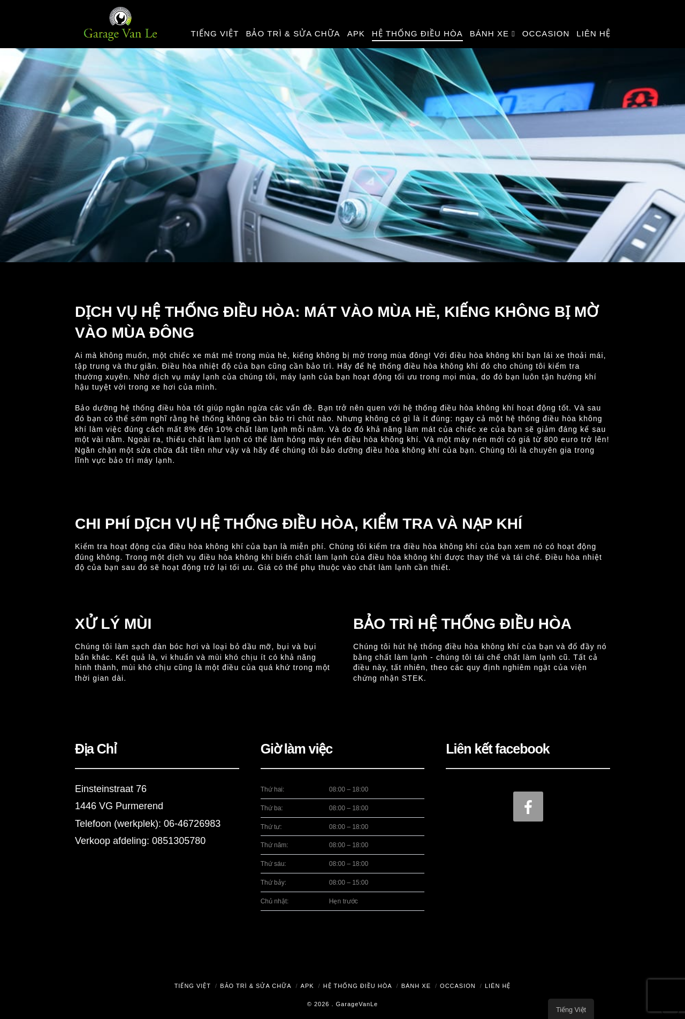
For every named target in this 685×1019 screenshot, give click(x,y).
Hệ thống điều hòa (357, 986)
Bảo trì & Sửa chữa (255, 986)
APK (307, 986)
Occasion (458, 986)
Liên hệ (498, 986)
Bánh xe (416, 986)
